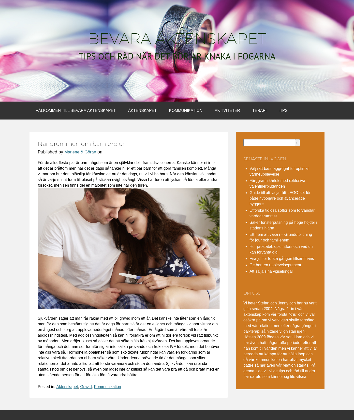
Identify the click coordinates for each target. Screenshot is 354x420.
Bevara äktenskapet (177, 38)
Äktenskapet (142, 110)
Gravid (86, 387)
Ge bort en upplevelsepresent (275, 265)
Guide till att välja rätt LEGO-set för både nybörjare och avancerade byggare (280, 198)
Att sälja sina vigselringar (271, 271)
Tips (283, 110)
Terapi (259, 110)
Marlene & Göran (80, 152)
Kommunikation (186, 110)
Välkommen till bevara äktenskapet (76, 110)
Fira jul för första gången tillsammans (282, 258)
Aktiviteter (227, 110)
